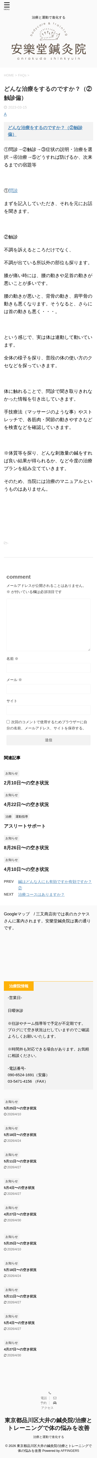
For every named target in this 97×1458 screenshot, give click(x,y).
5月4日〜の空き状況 (19, 1188)
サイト (11, 701)
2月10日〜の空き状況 (26, 782)
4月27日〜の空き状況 (20, 1214)
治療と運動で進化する (48, 1437)
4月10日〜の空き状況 (26, 869)
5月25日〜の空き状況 (20, 1108)
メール (14, 680)
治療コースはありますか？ (41, 894)
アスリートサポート (25, 826)
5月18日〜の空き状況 (20, 1135)
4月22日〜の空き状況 (26, 804)
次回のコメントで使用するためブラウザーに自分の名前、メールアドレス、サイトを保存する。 (46, 725)
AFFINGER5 (70, 1451)
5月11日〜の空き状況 (20, 1161)
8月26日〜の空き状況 (26, 847)
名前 (12, 659)
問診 (13, 190)
